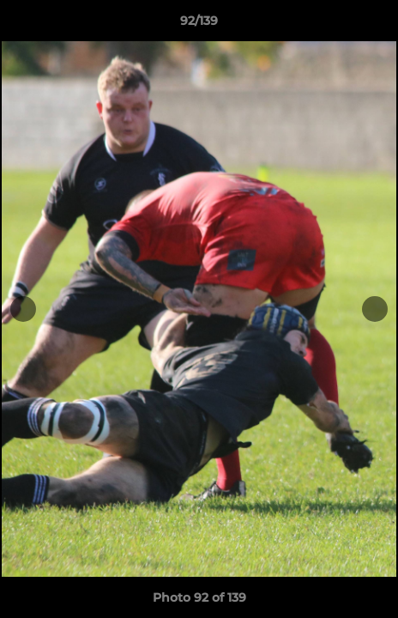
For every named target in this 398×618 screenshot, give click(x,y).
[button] (377, 25)
